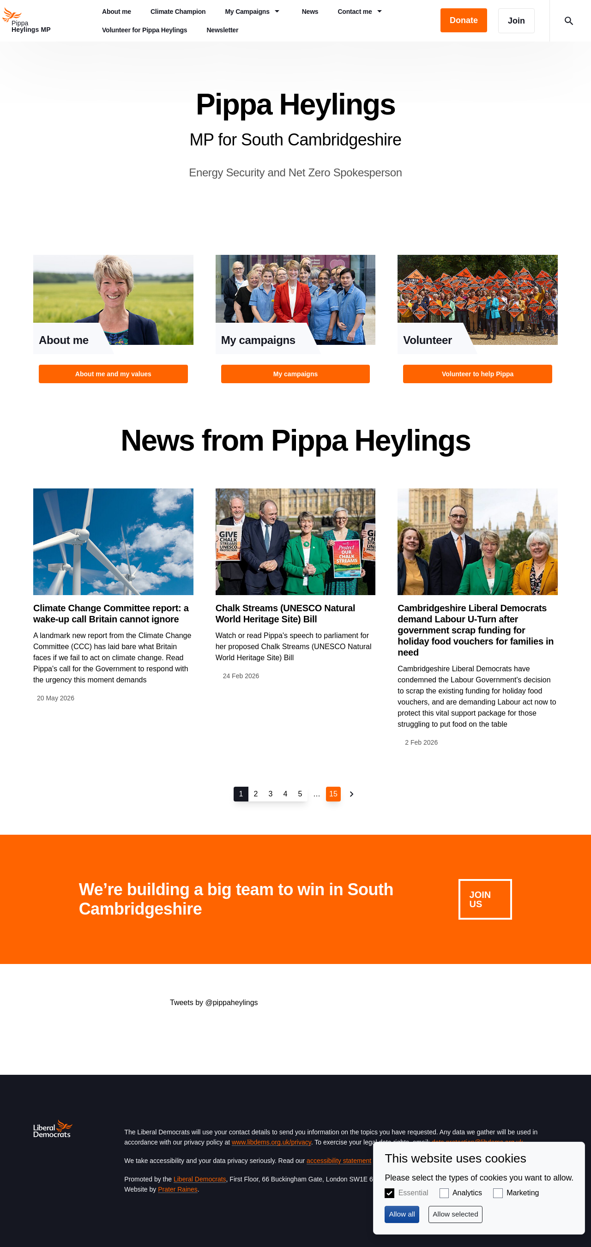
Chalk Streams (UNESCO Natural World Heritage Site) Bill (286, 613)
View (113, 322)
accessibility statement (339, 1160)
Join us (480, 899)
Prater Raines (178, 1189)
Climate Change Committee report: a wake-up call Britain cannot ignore (111, 613)
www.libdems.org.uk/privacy (271, 1142)
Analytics (467, 1193)
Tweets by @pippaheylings (214, 1002)
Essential (413, 1193)
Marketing (523, 1193)
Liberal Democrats (200, 1179)
